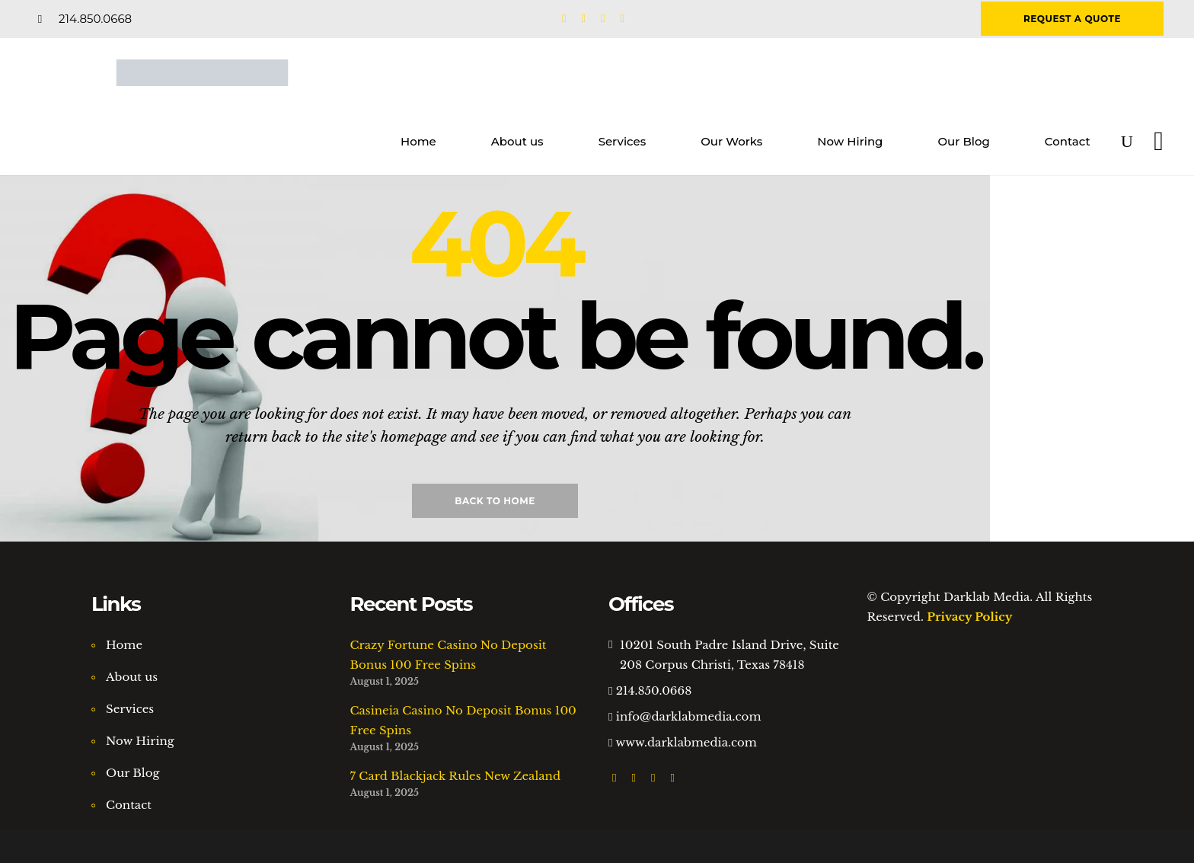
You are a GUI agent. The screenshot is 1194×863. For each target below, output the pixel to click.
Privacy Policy (969, 616)
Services (130, 709)
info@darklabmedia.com (688, 716)
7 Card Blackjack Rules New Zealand (455, 776)
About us (132, 677)
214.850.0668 (653, 690)
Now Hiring (140, 741)
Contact (129, 804)
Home (124, 645)
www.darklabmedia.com (686, 742)
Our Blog (133, 773)
